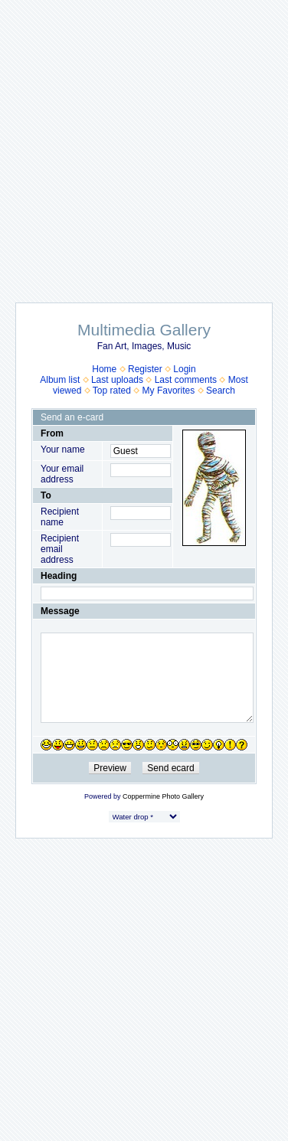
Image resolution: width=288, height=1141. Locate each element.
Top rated (112, 390)
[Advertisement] (144, 143)
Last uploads (117, 379)
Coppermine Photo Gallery (163, 796)
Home (104, 369)
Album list (60, 379)
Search (220, 390)
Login (184, 369)
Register (145, 369)
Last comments (186, 379)
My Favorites (168, 390)
